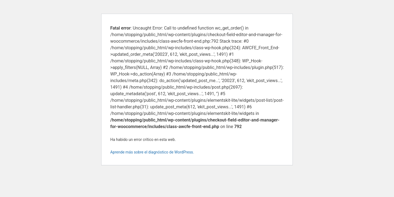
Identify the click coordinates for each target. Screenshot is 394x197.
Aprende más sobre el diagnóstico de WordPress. (152, 152)
